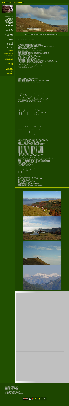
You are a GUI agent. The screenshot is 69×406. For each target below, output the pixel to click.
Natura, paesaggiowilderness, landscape (9, 69)
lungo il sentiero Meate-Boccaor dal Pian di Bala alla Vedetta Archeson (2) (32, 147)
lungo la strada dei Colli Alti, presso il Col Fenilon (27, 119)
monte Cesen (11, 45)
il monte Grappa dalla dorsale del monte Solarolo (27, 48)
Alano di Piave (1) (21, 171)
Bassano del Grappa (9, 42)
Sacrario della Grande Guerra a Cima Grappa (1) (27, 39)
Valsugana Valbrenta (9, 40)
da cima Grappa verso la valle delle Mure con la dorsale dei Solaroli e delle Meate (33, 52)
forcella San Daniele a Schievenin (24, 170)
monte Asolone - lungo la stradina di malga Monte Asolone (29, 82)
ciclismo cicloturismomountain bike (9, 23)
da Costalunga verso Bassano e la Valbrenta (26, 106)
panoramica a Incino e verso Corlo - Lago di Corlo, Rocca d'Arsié (30, 178)
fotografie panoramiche (9, 16)
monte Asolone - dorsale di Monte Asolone (26, 86)
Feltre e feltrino (10, 39)
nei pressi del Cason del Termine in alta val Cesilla (27, 97)
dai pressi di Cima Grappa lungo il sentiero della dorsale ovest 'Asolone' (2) (32, 42)
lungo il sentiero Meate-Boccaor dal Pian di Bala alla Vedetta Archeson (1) (32, 146)
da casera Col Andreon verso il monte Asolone (26, 108)
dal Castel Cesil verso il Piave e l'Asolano (25, 164)
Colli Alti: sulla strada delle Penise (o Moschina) (27, 124)
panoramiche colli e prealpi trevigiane (12, 387)
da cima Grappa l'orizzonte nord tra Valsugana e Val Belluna (29, 59)
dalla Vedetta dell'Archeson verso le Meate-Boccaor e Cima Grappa (30, 154)
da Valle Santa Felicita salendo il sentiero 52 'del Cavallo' (28, 114)
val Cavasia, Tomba (10, 28)
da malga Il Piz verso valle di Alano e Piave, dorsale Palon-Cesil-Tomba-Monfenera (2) (34, 161)
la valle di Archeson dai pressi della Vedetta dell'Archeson (29, 155)
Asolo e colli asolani (10, 44)
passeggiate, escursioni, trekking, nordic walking (14, 393)
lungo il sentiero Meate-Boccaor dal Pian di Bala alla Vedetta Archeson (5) (32, 150)
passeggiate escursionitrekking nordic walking (9, 21)
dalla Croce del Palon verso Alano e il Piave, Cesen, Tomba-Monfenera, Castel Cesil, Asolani (35, 158)
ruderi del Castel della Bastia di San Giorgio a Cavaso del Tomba (30, 65)
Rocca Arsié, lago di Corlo (8, 36)
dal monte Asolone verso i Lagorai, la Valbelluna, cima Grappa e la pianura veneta (33, 80)
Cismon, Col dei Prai (9, 35)
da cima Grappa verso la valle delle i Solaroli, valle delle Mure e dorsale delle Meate (33, 53)
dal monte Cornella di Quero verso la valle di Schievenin (28, 168)
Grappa (14, 2)
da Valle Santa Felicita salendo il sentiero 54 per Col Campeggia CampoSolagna (33, 112)
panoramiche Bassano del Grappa (11, 389)
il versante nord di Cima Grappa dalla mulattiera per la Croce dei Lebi (31, 45)
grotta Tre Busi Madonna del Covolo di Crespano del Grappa (29, 141)
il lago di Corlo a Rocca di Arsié (24, 179)
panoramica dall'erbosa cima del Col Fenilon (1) (27, 117)
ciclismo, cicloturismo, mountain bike (12, 392)
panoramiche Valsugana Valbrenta (11, 388)
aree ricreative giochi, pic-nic (8, 53)
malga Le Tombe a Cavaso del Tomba (25, 67)
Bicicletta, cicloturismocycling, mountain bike (9, 61)
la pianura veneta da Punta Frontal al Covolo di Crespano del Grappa (31, 144)
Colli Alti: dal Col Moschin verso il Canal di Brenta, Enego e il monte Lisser (32, 125)
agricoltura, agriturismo (9, 52)
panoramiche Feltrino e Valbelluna (11, 386)
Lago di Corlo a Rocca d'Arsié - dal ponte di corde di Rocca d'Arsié (30, 185)
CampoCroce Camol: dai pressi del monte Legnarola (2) (28, 75)
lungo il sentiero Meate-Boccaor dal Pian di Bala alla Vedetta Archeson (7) (32, 152)
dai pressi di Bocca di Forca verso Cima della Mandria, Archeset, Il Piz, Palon (32, 159)
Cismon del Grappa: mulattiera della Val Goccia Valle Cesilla (29, 133)
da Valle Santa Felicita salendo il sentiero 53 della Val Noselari (29, 113)
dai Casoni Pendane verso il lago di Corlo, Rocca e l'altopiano (29, 101)
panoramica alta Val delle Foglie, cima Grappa (26, 57)
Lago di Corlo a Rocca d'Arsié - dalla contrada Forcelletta (28, 183)
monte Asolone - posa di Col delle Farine (25, 87)
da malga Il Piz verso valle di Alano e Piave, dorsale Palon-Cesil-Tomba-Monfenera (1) (34, 160)
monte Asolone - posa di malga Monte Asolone (26, 83)
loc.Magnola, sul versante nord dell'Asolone (26, 96)
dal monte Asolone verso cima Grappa (25, 79)
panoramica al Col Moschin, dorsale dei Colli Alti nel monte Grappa (30, 126)
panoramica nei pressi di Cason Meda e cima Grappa (28, 58)
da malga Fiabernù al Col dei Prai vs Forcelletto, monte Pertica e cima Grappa (32, 99)
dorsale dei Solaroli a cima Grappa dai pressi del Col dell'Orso (29, 44)
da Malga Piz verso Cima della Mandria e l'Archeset (27, 162)
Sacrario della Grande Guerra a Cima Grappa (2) (27, 40)
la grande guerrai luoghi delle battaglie (9, 19)
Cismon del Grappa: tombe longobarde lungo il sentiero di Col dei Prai (31, 131)
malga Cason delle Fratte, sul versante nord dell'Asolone (28, 94)
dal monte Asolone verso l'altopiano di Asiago (26, 81)
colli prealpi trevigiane (9, 47)
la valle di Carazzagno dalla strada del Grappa (26, 100)
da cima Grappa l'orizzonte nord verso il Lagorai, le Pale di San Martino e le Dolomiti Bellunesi (35, 60)
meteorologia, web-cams (9, 56)
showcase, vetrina (10, 50)
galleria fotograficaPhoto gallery (10, 74)
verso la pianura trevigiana (23, 51)
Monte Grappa (10, 14)
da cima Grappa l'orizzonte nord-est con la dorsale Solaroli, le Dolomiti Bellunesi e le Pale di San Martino (37, 61)
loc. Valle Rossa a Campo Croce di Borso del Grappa (28, 73)
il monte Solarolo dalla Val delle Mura (25, 47)
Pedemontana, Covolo (9, 30)
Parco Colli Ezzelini (10, 43)
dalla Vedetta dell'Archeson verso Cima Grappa (27, 153)
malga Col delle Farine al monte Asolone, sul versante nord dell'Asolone (31, 93)
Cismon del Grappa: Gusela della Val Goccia (26, 130)
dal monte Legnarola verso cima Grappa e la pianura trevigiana (30, 50)
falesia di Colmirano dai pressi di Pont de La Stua (27, 169)
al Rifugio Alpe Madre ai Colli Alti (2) (24, 122)
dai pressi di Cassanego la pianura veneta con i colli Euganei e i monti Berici (32, 139)
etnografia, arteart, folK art (10, 64)
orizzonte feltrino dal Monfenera (24, 165)
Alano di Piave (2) (21, 172)
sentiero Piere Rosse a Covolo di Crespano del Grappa (28, 142)
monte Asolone (10, 33)
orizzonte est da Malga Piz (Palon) (24, 163)
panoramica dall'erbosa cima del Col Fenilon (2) (27, 118)
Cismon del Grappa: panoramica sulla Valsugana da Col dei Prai (30, 134)
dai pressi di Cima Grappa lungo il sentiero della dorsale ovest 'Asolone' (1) (32, 41)
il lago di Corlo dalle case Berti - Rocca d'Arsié (26, 181)
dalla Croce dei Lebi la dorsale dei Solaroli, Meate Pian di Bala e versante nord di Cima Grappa (36, 46)
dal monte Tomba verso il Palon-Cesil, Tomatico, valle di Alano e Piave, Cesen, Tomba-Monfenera (36, 157)
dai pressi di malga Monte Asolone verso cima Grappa (28, 78)
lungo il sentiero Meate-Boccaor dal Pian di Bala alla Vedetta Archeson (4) (32, 149)
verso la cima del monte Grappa (24, 54)
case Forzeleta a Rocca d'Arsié (24, 184)
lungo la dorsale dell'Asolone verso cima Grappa (27, 55)
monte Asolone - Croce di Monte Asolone (25, 85)
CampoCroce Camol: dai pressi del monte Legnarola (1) (28, 74)
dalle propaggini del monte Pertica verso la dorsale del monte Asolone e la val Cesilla (34, 98)
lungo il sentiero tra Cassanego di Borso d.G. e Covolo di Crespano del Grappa (33, 140)
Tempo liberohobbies (11, 71)
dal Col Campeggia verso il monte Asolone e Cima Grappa (29, 109)
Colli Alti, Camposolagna (9, 34)
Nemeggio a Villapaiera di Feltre (24, 175)
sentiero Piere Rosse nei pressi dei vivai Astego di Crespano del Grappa (31, 143)
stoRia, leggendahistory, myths (10, 66)
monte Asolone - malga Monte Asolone (25, 84)
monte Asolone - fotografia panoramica (25, 91)
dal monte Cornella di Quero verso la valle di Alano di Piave (29, 167)
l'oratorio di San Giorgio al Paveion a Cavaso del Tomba (28, 64)
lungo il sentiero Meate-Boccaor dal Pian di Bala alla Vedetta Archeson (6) (32, 151)
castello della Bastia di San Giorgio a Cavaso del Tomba (28, 66)
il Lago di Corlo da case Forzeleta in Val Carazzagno (28, 177)
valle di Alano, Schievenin (9, 26)
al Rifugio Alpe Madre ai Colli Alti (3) (24, 123)
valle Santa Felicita (10, 31)
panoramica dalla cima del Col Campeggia (26, 111)
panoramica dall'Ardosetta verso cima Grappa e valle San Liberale (30, 62)
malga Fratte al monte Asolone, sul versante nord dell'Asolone (29, 95)
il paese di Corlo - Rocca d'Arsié (24, 182)
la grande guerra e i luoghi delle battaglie (12, 391)
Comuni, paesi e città (9, 55)
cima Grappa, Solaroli (9, 25)
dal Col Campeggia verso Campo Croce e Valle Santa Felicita (29, 110)
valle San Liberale (10, 29)
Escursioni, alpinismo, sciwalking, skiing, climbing (9, 59)
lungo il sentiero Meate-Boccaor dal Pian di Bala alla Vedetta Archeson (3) (32, 148)
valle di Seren (11, 38)
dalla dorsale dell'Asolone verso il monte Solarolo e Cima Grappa (30, 90)
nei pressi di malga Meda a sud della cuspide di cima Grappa (29, 56)
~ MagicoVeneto (5, 2)
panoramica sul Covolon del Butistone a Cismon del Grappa (29, 129)
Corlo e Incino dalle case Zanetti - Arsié (25, 180)
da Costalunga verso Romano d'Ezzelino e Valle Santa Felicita (29, 107)
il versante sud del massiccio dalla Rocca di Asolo (27, 70)
